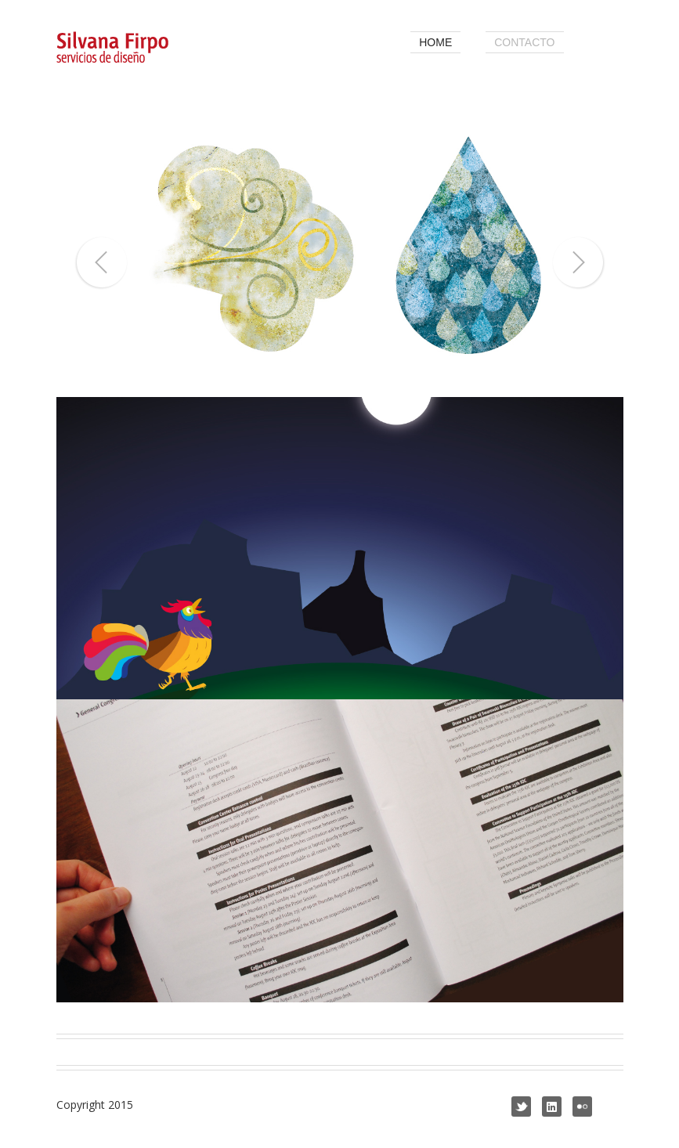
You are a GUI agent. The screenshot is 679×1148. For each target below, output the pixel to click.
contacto (524, 42)
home (435, 42)
